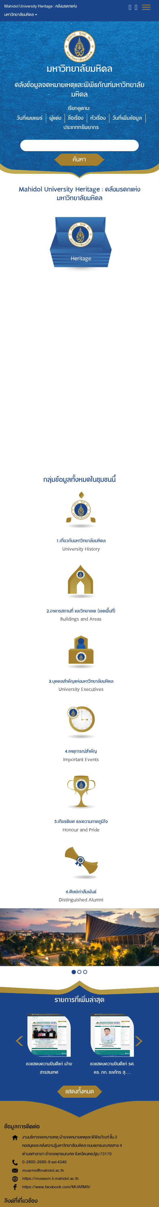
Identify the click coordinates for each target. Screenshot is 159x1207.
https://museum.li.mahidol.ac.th (50, 1178)
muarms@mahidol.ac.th (43, 1170)
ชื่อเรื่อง (75, 118)
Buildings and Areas (81, 619)
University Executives (81, 689)
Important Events (81, 759)
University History (81, 549)
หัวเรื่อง (98, 118)
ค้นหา (79, 159)
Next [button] (138, 1041)
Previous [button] (19, 1041)
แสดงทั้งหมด (80, 1091)
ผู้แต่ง (55, 118)
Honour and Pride (81, 830)
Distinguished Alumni (81, 900)
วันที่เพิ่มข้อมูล (127, 118)
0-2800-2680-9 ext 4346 (44, 1162)
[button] (130, 7)
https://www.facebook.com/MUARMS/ (56, 1187)
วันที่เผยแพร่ (29, 118)
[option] (47, 1043)
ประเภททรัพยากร (81, 127)
